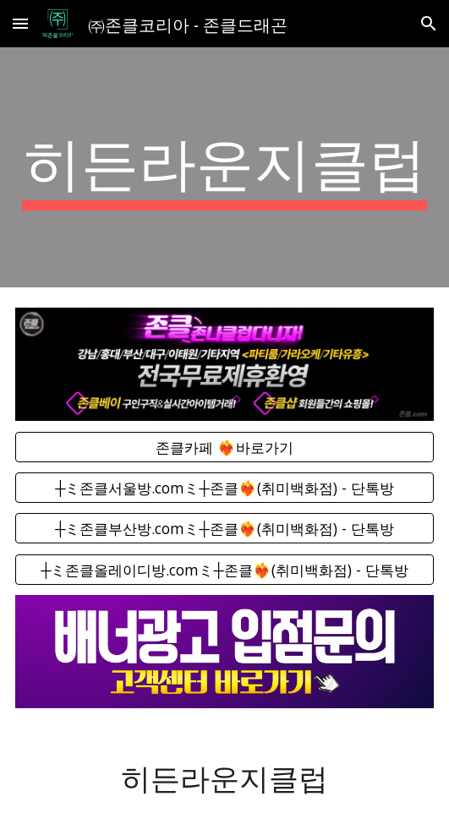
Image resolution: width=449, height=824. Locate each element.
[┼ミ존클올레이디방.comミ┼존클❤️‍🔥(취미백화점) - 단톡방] (224, 569)
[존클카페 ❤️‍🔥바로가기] (224, 447)
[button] (20, 23)
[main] (224, 167)
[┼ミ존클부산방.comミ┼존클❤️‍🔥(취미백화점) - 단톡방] (224, 529)
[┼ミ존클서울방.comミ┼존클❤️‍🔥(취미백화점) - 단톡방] (224, 488)
